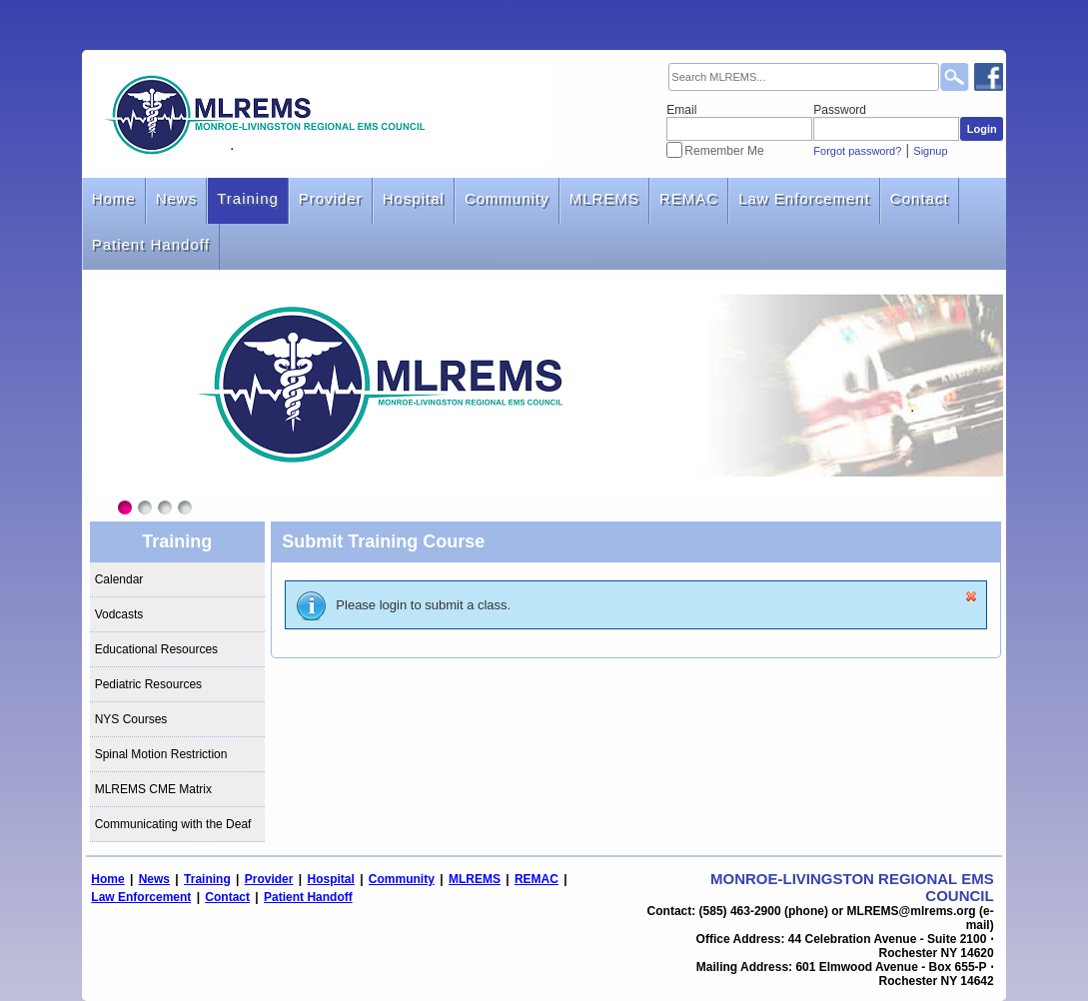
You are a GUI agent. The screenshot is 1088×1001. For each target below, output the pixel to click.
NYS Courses (131, 719)
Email (681, 110)
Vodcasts (119, 614)
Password (839, 110)
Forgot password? (857, 151)
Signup (930, 151)
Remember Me (723, 151)
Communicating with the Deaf (173, 824)
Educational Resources (156, 649)
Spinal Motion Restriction (161, 754)
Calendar (119, 579)
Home (114, 198)
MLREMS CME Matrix (153, 789)
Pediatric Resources (148, 684)
